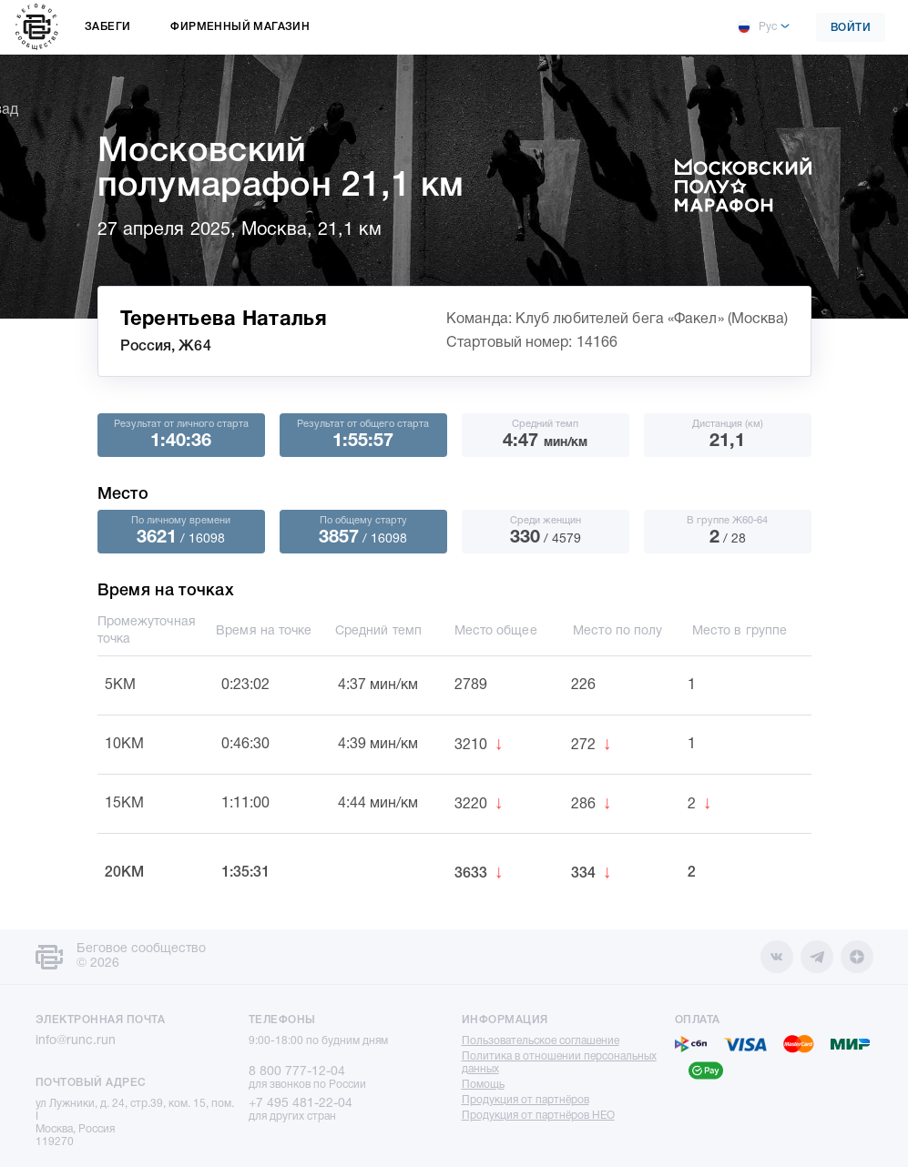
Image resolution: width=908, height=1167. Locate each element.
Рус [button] (757, 27)
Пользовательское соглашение (540, 1041)
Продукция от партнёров (525, 1100)
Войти (851, 28)
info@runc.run (76, 1041)
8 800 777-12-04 (297, 1072)
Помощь (483, 1085)
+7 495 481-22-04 (300, 1104)
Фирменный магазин (240, 27)
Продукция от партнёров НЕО (538, 1116)
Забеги (107, 27)
